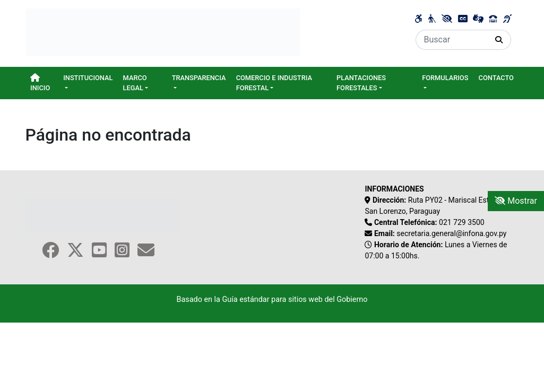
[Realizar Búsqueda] (499, 40)
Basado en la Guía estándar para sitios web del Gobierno (271, 299)
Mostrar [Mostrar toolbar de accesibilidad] (516, 201)
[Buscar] (452, 40)
